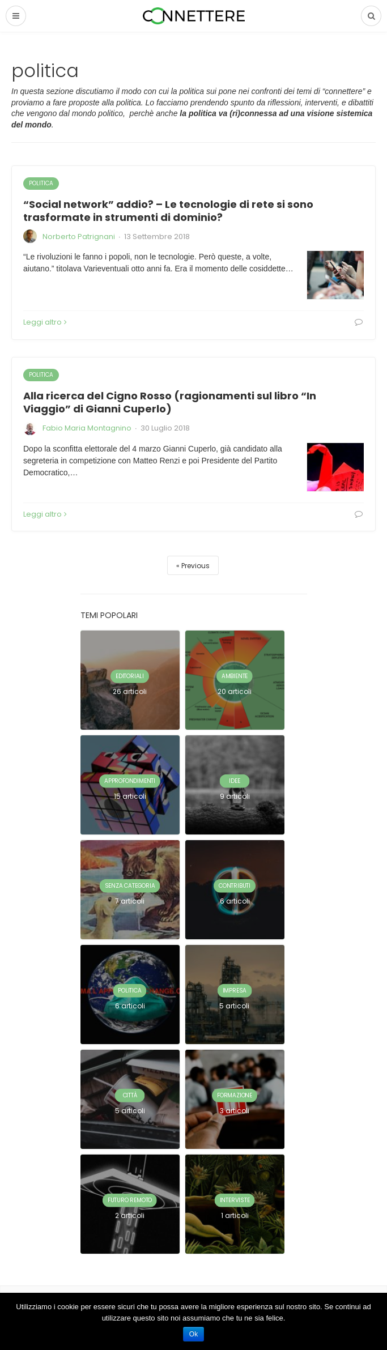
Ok (193, 1334)
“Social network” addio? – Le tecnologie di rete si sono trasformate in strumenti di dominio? (168, 210)
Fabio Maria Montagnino (86, 428)
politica (41, 183)
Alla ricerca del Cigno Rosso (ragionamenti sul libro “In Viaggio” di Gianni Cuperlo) (169, 402)
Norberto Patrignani (78, 236)
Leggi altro (45, 322)
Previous (195, 565)
